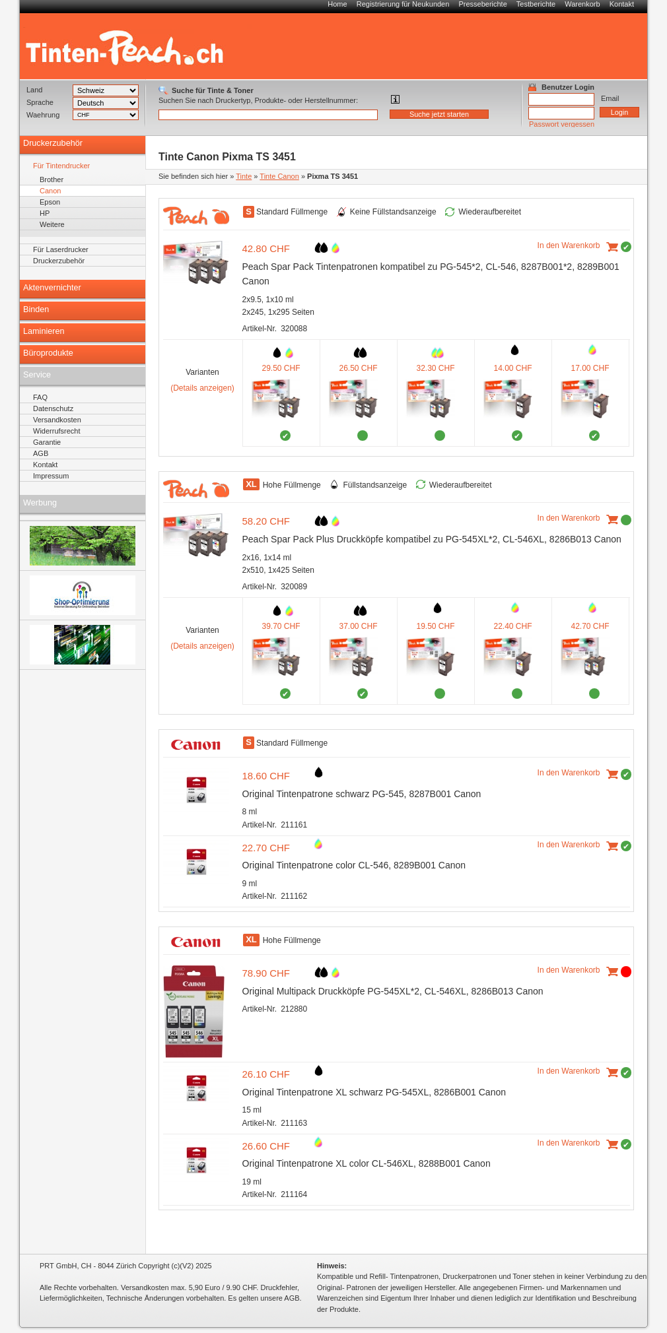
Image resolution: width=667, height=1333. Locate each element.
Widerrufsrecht (57, 431)
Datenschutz (53, 408)
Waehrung (42, 115)
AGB (40, 453)
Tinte (244, 176)
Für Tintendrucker (61, 166)
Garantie (47, 442)
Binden (36, 309)
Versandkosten (57, 420)
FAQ (40, 397)
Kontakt (622, 4)
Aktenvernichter (52, 287)
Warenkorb (582, 4)
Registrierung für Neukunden (403, 4)
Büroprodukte (48, 353)
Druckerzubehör (53, 143)
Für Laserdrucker (60, 249)
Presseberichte (482, 4)
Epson (50, 202)
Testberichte (535, 4)
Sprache (39, 102)
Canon (50, 191)
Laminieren (44, 331)
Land (34, 90)
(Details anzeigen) (202, 388)
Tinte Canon (279, 176)
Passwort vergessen (561, 124)
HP (45, 213)
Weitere (52, 224)
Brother (51, 179)
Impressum (51, 476)
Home (337, 4)
